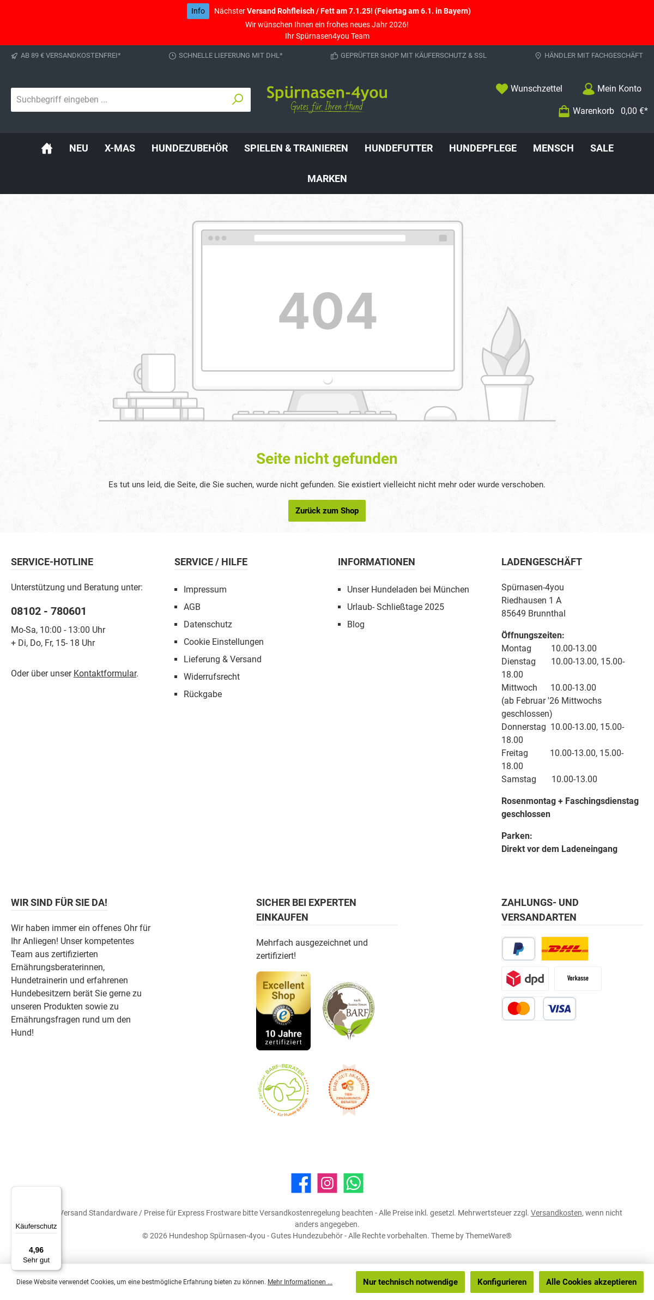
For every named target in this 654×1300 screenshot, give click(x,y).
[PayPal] (518, 948)
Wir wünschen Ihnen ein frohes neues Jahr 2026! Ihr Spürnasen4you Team (329, 21)
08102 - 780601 (49, 611)
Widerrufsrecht (212, 677)
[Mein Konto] (612, 88)
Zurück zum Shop (327, 511)
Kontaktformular (105, 673)
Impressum (205, 589)
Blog (356, 624)
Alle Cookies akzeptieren (591, 1282)
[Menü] (55, 1192)
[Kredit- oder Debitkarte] (539, 1008)
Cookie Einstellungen (224, 642)
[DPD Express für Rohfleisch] (525, 978)
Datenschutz (208, 624)
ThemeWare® (488, 1235)
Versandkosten (556, 1212)
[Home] (47, 148)
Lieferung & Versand (223, 659)
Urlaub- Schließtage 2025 (395, 607)
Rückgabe (203, 694)
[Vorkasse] (578, 978)
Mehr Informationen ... (300, 1282)
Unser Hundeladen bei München (408, 589)
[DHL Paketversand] (565, 948)
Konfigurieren (501, 1282)
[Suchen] (238, 100)
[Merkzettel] (529, 88)
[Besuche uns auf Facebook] (301, 1183)
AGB (192, 607)
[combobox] (118, 100)
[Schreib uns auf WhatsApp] (353, 1183)
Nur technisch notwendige (410, 1282)
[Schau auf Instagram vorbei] (327, 1183)
